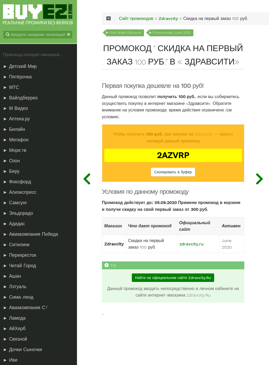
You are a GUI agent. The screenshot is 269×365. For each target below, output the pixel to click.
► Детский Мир (21, 66)
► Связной (16, 339)
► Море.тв (16, 150)
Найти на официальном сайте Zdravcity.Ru (174, 291)
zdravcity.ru (191, 257)
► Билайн (15, 129)
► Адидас (15, 224)
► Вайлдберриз (21, 98)
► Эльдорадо (19, 213)
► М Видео (16, 108)
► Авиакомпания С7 (26, 307)
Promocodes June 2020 (174, 33)
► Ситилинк (17, 245)
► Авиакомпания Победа (31, 234)
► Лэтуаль (16, 286)
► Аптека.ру (17, 119)
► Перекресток (21, 255)
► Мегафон (17, 140)
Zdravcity (170, 19)
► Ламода (15, 318)
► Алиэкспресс (21, 192)
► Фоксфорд (18, 182)
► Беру (12, 171)
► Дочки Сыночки (23, 349)
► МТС (12, 87)
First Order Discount (127, 33)
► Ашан (13, 276)
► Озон (12, 161)
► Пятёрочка (18, 77)
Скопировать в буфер (174, 186)
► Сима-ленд (19, 297)
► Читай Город (20, 266)
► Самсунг (16, 203)
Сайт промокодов (138, 19)
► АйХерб (15, 328)
